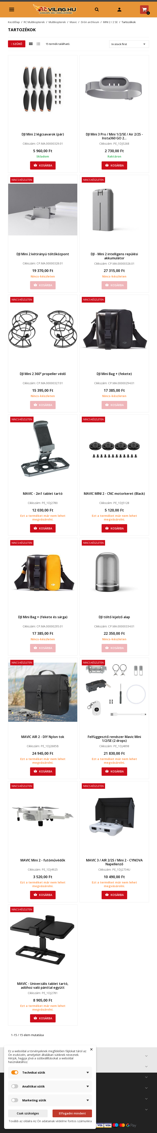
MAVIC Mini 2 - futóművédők (42, 860)
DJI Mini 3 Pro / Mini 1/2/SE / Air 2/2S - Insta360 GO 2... (114, 136)
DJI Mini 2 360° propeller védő (43, 374)
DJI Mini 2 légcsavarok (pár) (43, 134)
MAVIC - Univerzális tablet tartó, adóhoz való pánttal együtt (42, 985)
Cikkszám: (29, 143)
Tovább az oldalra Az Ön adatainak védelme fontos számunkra (50, 1121)
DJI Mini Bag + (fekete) (114, 374)
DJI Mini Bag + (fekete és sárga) (42, 617)
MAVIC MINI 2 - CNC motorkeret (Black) (114, 493)
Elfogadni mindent (72, 1113)
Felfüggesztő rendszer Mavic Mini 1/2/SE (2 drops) (114, 739)
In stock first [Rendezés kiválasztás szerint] (129, 44)
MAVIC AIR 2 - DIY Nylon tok (42, 737)
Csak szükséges (28, 1113)
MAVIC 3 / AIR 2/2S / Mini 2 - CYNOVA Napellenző (114, 862)
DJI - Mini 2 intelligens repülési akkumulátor (114, 256)
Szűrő (16, 44)
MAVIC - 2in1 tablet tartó (43, 493)
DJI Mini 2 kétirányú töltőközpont (43, 254)
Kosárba (43, 165)
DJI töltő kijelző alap (114, 617)
